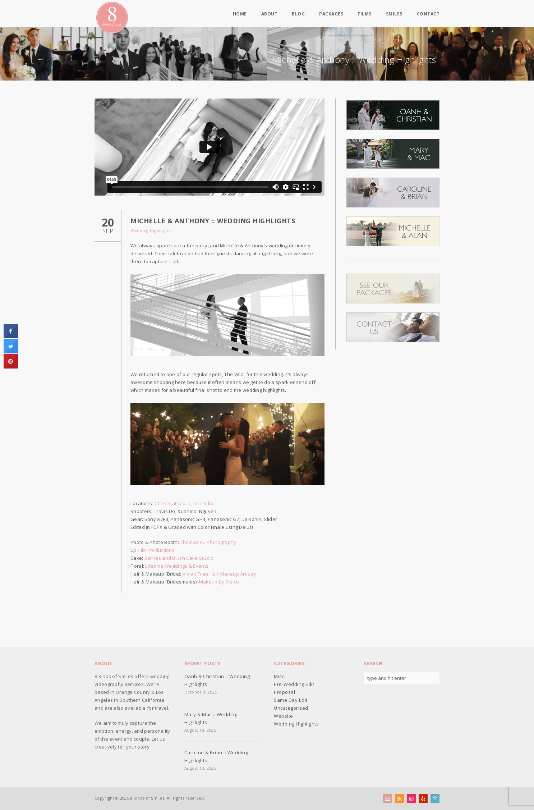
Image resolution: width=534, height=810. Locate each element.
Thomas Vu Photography (208, 542)
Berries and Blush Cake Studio (179, 558)
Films (365, 14)
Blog (298, 14)
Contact (428, 14)
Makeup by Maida (219, 581)
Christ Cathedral (173, 503)
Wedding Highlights (150, 230)
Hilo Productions (156, 550)
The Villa (203, 503)
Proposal (284, 692)
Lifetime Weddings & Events (176, 566)
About (269, 14)
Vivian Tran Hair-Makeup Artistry (220, 574)
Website (283, 716)
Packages (331, 14)
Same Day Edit (291, 700)
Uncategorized (291, 708)
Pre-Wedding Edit (294, 684)
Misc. (280, 676)
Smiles (394, 14)
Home (240, 14)
